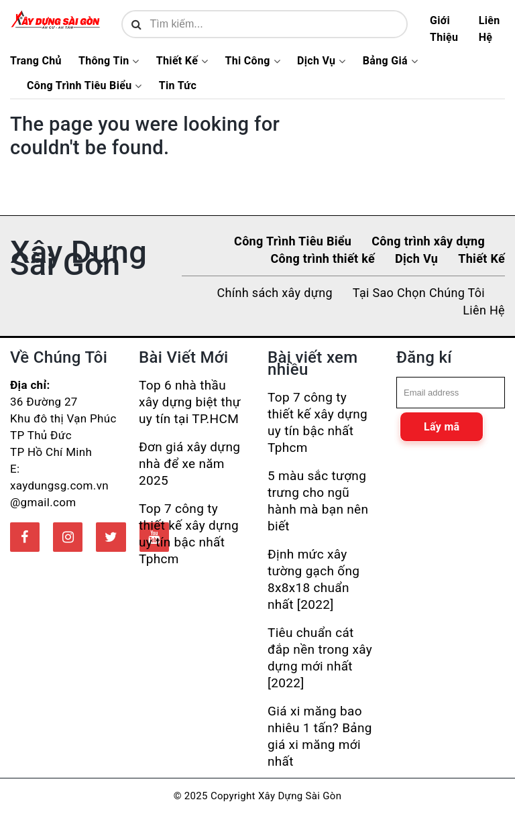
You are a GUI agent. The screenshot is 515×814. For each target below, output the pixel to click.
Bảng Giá (385, 61)
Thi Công (247, 61)
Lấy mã (441, 426)
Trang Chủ (36, 61)
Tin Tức (177, 86)
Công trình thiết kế (322, 258)
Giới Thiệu (444, 29)
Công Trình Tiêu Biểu (79, 86)
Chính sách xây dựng (275, 293)
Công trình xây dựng (428, 241)
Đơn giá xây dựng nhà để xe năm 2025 (189, 463)
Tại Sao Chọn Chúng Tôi (419, 293)
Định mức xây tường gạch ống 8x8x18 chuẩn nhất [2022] (313, 579)
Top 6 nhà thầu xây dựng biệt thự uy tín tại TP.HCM (190, 401)
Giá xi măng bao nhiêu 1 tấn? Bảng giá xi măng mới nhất (320, 736)
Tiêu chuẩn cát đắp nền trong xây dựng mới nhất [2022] (320, 658)
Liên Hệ (489, 29)
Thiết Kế (177, 61)
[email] (450, 393)
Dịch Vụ (316, 61)
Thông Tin (103, 61)
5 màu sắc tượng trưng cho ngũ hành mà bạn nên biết (318, 501)
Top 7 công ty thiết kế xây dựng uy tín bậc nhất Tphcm (189, 534)
